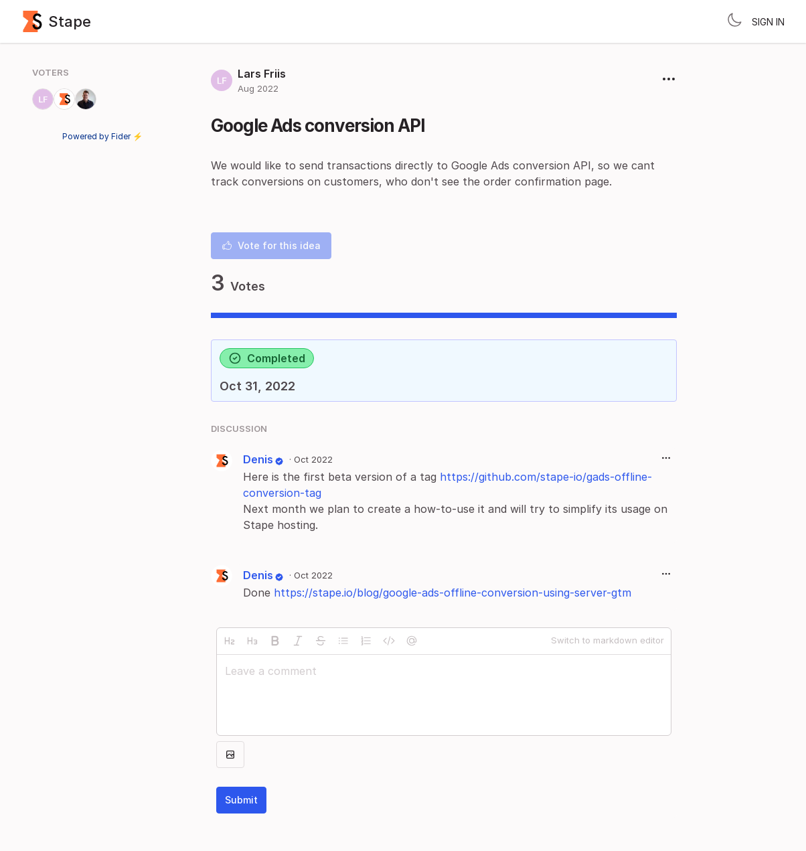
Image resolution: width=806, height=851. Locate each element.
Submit (241, 799)
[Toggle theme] (734, 21)
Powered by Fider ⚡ (102, 136)
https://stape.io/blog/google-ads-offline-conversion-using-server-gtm (452, 592)
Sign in (768, 21)
